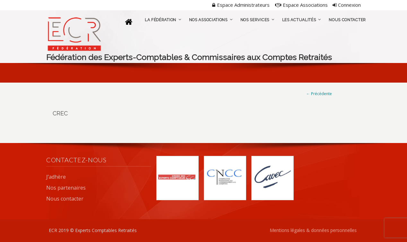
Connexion (347, 5)
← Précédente (319, 93)
